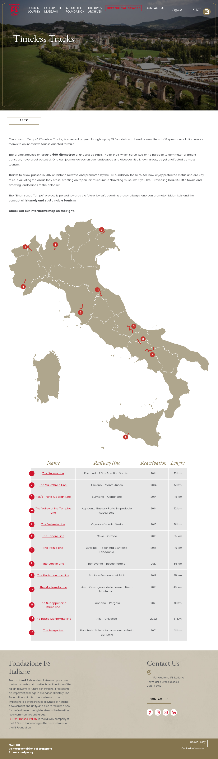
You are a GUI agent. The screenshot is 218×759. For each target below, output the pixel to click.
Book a (34, 10)
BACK (24, 120)
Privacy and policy (21, 752)
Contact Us (154, 8)
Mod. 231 (14, 745)
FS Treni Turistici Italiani (23, 719)
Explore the (53, 10)
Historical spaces (124, 8)
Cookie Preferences (192, 748)
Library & (95, 10)
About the (75, 10)
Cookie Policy (197, 742)
